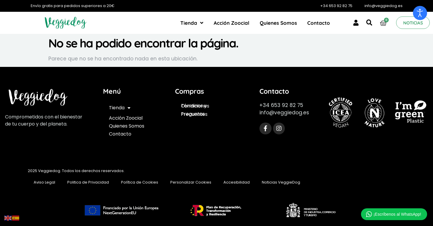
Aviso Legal (44, 182)
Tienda (191, 22)
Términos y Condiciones (195, 105)
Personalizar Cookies (190, 182)
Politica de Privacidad (88, 182)
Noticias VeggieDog (281, 182)
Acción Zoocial (231, 23)
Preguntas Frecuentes (194, 114)
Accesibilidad (236, 182)
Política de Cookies (139, 182)
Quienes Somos (278, 23)
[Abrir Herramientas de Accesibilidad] (420, 13)
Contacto (318, 23)
